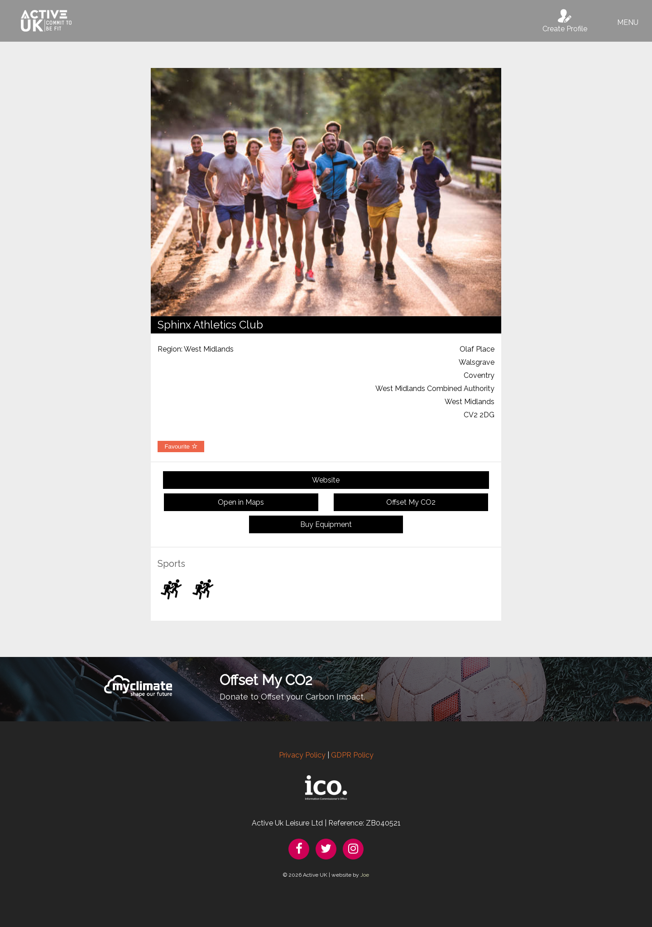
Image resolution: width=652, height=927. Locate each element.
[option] (326, 192)
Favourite (180, 446)
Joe (364, 875)
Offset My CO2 (411, 502)
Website (326, 480)
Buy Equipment (326, 524)
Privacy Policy (302, 755)
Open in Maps (241, 502)
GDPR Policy (352, 755)
